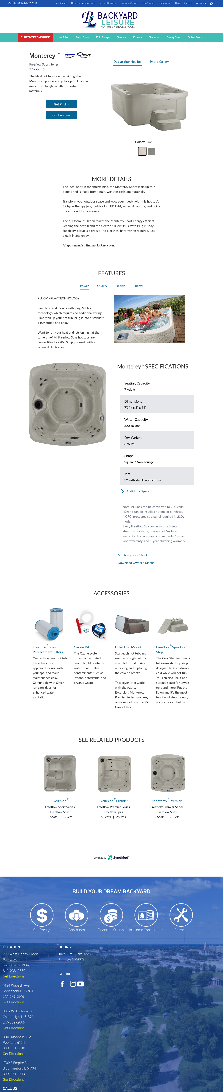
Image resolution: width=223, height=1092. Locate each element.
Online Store (195, 37)
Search (211, 3)
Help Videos (148, 3)
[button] (142, 151)
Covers (137, 37)
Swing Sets (173, 37)
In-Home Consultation (146, 930)
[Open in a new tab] (155, 555)
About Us (201, 3)
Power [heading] (84, 286)
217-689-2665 (14, 1022)
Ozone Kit (81, 647)
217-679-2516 (13, 996)
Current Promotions (35, 37)
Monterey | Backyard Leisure (110, 17)
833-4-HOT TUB (27, 3)
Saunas (121, 37)
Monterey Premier (167, 801)
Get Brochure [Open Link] (61, 115)
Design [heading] (120, 286)
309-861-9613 (14, 1074)
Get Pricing (41, 930)
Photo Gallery (159, 61)
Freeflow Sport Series (60, 807)
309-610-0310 (14, 1048)
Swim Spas (82, 37)
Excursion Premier (113, 801)
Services (154, 37)
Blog (177, 3)
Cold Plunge (103, 37)
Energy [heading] (138, 286)
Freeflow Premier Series (113, 807)
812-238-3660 (14, 971)
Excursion (60, 801)
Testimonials (164, 3)
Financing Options (129, 3)
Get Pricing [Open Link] (61, 104)
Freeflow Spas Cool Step (171, 649)
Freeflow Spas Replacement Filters (48, 649)
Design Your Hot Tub (127, 61)
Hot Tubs (63, 37)
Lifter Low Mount (128, 647)
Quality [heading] (102, 286)
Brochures (76, 930)
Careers (188, 3)
